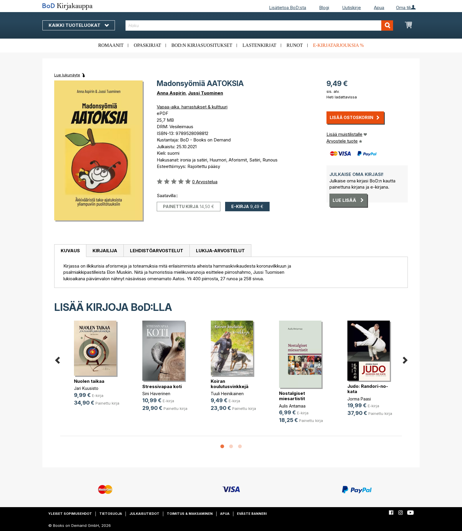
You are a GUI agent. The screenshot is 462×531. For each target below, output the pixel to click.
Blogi (324, 7)
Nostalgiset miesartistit (292, 395)
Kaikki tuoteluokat (79, 25)
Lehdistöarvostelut (156, 250)
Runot (295, 45)
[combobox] (259, 25)
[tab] (70, 250)
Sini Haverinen (156, 393)
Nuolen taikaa (89, 381)
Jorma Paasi (359, 398)
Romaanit (110, 45)
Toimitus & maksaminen (190, 514)
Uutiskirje (351, 7)
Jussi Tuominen (205, 93)
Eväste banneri (252, 514)
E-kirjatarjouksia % (338, 45)
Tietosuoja (110, 514)
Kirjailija (105, 250)
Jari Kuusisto (86, 388)
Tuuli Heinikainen (227, 393)
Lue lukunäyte (67, 74)
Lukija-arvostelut (220, 250)
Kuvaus (70, 250)
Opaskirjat (147, 45)
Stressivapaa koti (162, 386)
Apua (379, 7)
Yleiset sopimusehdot (70, 514)
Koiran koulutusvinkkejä (229, 383)
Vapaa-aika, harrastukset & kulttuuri (192, 107)
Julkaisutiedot (144, 514)
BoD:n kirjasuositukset (201, 45)
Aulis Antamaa (292, 405)
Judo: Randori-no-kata (367, 388)
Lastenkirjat (259, 45)
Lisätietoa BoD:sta (287, 7)
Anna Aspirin (171, 93)
